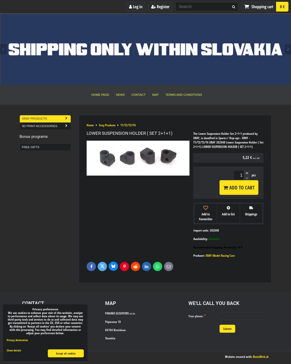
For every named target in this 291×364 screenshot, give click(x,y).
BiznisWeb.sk (261, 357)
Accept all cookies (66, 353)
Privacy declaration (17, 340)
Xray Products (46, 118)
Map (155, 94)
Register (160, 6)
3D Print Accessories (46, 126)
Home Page (100, 94)
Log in (135, 6)
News (120, 94)
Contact (139, 94)
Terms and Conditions (183, 94)
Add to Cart (238, 187)
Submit (227, 329)
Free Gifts (30, 147)
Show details (14, 350)
